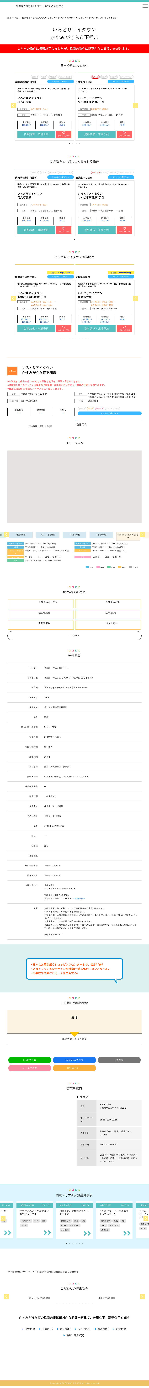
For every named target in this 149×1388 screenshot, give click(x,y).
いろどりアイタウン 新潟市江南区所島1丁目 (32, 295)
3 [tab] (76, 143)
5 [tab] (72, 338)
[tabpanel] (44, 106)
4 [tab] (79, 143)
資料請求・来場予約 (36, 134)
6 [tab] (76, 338)
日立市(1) (28, 1330)
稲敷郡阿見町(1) (73, 1337)
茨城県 (70, 18)
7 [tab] (79, 338)
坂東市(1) (119, 1330)
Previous (13, 105)
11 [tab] (89, 1304)
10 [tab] (89, 338)
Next (135, 105)
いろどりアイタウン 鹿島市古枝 (90, 295)
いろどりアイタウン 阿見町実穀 (29, 100)
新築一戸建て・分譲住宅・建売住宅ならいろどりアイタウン (35, 18)
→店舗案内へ (79, 900)
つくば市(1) (82, 1330)
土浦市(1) (46, 1330)
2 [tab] (72, 143)
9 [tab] (85, 338)
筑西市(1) (101, 1330)
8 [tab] (82, 338)
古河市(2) (63, 1330)
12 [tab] (92, 1304)
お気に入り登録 (63, 134)
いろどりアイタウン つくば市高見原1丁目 (91, 100)
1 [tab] (69, 143)
